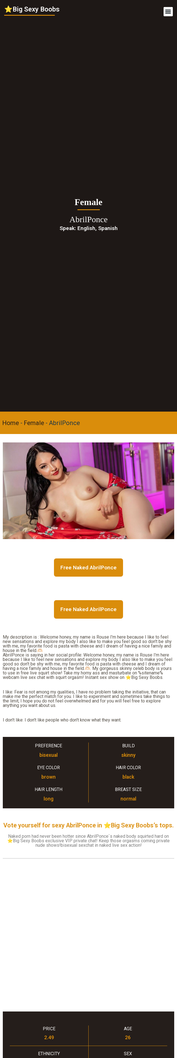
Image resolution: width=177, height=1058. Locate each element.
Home (10, 422)
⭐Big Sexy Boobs (32, 9)
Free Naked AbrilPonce (88, 567)
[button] (168, 11)
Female (34, 422)
